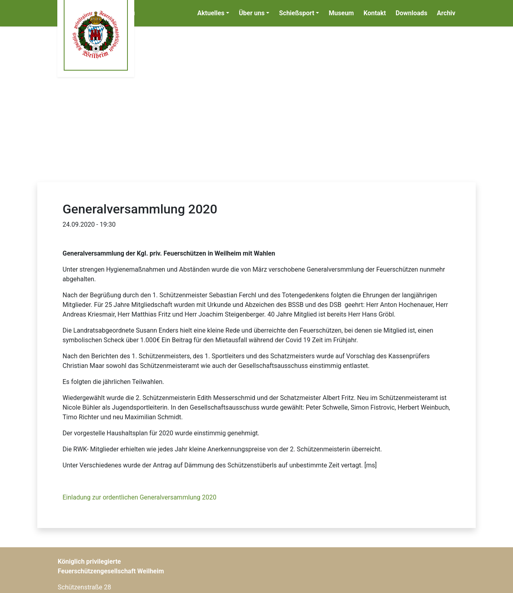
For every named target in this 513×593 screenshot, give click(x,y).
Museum (341, 13)
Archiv (446, 13)
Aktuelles (210, 13)
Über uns (252, 13)
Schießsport (296, 13)
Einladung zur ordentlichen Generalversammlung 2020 (139, 497)
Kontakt (375, 13)
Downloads (411, 13)
